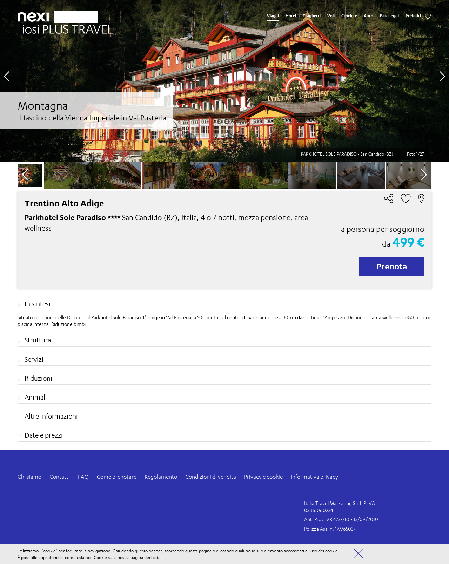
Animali (36, 397)
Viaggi (273, 15)
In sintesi (38, 304)
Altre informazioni (51, 416)
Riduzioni (38, 378)
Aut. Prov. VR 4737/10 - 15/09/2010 (341, 519)
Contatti (59, 476)
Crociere (349, 15)
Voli (331, 15)
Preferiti (413, 15)
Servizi (34, 359)
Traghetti (312, 15)
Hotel (291, 15)
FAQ (83, 476)
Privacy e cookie (263, 476)
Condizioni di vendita (210, 476)
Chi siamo (29, 476)
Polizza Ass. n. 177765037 (329, 529)
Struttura (38, 340)
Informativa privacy (314, 476)
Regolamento (161, 476)
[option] (224, 81)
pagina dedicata (145, 557)
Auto (368, 15)
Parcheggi (389, 15)
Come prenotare (116, 476)
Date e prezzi (44, 435)
